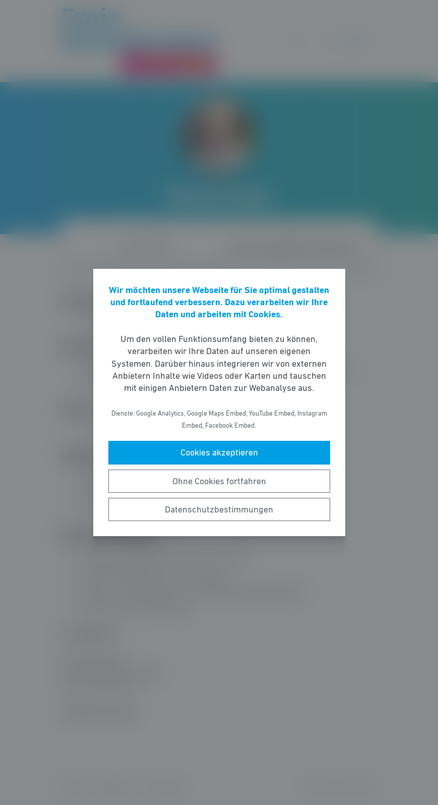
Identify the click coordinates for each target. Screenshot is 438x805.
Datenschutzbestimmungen (219, 509)
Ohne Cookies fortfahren (219, 481)
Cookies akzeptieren (219, 452)
